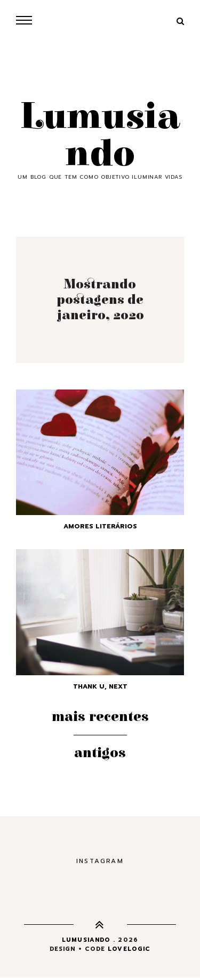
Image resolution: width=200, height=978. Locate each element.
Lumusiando (100, 136)
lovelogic (129, 949)
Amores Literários (100, 526)
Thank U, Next (100, 686)
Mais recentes (100, 717)
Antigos (100, 753)
